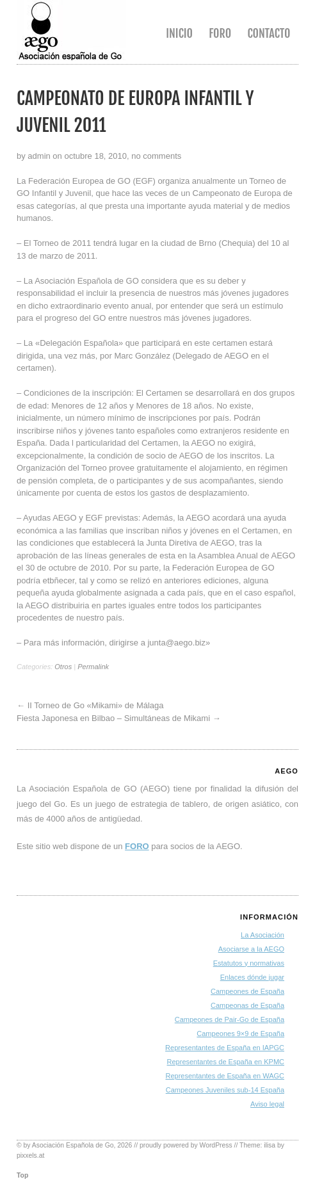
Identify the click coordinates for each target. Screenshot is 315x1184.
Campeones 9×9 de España (240, 1033)
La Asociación (262, 935)
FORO (137, 846)
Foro (220, 33)
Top (22, 1175)
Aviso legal (267, 1104)
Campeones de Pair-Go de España (229, 1019)
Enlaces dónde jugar (252, 977)
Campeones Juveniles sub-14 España (225, 1090)
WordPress (216, 1145)
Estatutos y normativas (248, 963)
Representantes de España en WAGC (225, 1076)
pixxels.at (30, 1155)
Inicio (179, 33)
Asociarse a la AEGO (251, 949)
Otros (63, 666)
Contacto (268, 33)
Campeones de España (247, 991)
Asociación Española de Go (73, 1145)
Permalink (93, 666)
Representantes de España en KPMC (225, 1062)
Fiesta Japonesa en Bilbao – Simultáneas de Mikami (113, 718)
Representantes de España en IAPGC (224, 1047)
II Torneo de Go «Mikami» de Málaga (96, 705)
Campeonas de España (247, 1005)
